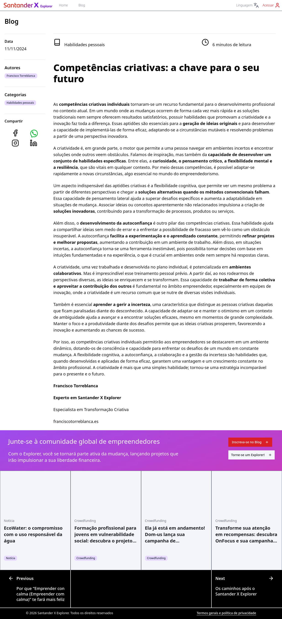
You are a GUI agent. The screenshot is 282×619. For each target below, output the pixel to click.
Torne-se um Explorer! (251, 455)
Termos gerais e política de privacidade (226, 613)
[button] (34, 133)
